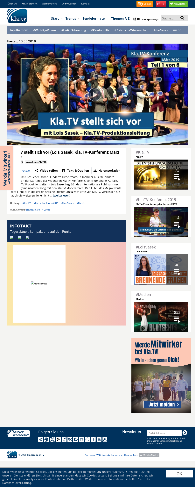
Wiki (98, 455)
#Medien (81, 203)
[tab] (21, 170)
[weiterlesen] (61, 195)
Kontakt (85, 3)
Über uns (12, 3)
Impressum (117, 455)
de (146, 19)
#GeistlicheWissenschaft (132, 30)
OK (179, 473)
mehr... (178, 30)
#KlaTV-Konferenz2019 (46, 203)
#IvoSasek (161, 30)
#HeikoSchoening (73, 30)
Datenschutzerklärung (16, 483)
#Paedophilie (100, 30)
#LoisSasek (67, 203)
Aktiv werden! (69, 3)
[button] (144, 4)
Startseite (90, 455)
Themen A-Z (120, 18)
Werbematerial (50, 3)
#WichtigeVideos (44, 30)
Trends (72, 18)
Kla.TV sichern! (30, 3)
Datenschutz (131, 455)
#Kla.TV (27, 203)
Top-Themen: (19, 30)
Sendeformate (95, 18)
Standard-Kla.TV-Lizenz (38, 209)
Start (56, 18)
